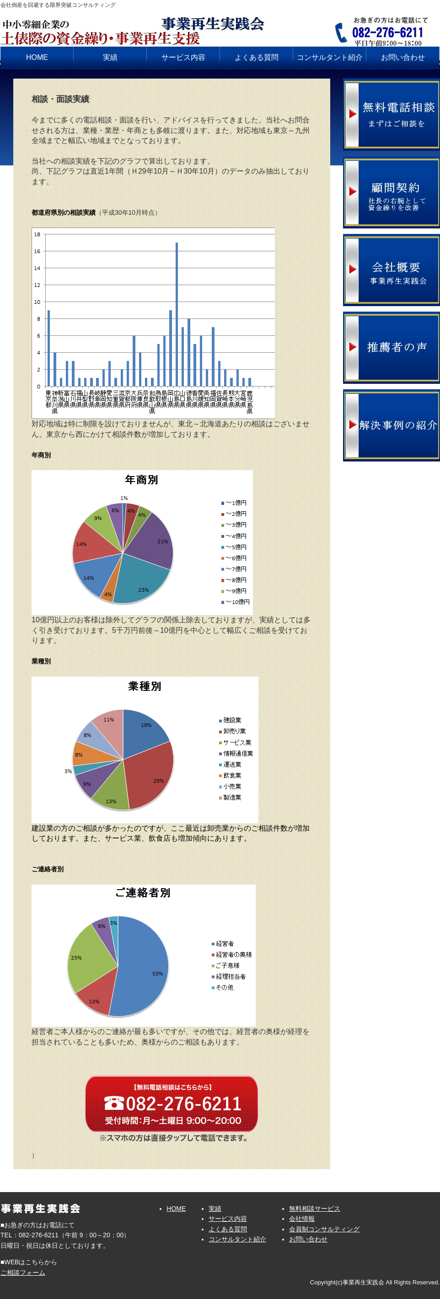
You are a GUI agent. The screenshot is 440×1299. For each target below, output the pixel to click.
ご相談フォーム (22, 1272)
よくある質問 (257, 57)
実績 (110, 57)
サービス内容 (183, 57)
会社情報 (302, 1218)
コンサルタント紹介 (330, 57)
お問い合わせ (403, 57)
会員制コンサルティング (324, 1229)
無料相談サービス (314, 1208)
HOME (37, 57)
